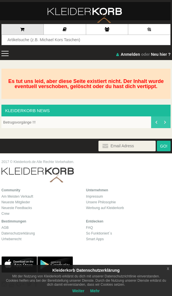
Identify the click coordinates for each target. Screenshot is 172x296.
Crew (5, 213)
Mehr (95, 291)
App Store (19, 265)
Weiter (78, 291)
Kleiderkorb (37, 175)
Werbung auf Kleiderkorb (105, 208)
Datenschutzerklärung (18, 233)
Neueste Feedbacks (16, 208)
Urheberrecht (11, 239)
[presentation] (156, 122)
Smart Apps (95, 239)
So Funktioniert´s (99, 233)
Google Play (55, 265)
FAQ (89, 227)
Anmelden (130, 54)
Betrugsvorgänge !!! (19, 122)
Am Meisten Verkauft (17, 196)
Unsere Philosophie (101, 202)
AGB (5, 227)
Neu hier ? (161, 54)
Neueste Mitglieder (15, 202)
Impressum (94, 196)
